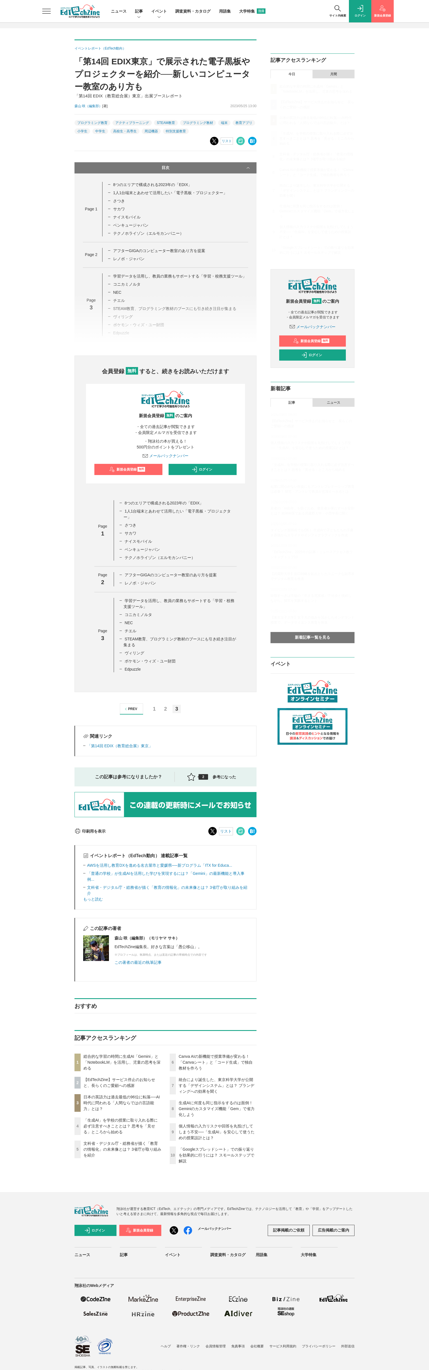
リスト (227, 141)
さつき (119, 201)
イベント (159, 11)
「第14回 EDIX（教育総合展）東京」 (120, 746)
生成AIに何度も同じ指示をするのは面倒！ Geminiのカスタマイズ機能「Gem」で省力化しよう (217, 1109)
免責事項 (238, 1346)
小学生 (82, 131)
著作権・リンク (188, 1346)
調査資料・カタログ (193, 11)
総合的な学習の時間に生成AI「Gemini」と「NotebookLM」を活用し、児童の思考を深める (121, 1062)
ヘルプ (166, 1346)
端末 (224, 123)
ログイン (202, 469)
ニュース (119, 11)
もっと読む (93, 899)
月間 (333, 74)
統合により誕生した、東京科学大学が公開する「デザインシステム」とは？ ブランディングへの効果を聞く (216, 1085)
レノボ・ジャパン (128, 259)
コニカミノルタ (127, 284)
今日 (291, 74)
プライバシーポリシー (318, 1346)
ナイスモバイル (127, 217)
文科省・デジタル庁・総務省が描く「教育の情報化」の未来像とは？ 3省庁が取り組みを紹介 (122, 1149)
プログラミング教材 (198, 123)
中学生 (100, 131)
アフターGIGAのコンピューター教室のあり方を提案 (159, 250)
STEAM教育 (166, 123)
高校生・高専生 (125, 131)
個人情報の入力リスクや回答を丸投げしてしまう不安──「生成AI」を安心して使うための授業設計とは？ (217, 1132)
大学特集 (252, 11)
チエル (130, 631)
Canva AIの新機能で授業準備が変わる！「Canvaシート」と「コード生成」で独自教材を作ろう (216, 1062)
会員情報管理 (216, 1346)
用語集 (225, 11)
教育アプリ (244, 123)
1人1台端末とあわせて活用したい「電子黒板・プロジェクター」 (170, 193)
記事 (139, 11)
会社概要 (257, 1346)
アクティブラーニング (132, 123)
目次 (206, 168)
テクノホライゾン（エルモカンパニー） (148, 233)
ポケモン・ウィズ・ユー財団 (150, 661)
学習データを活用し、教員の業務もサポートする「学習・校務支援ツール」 (179, 276)
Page (91, 209)
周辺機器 (151, 131)
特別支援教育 (176, 131)
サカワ (119, 209)
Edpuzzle (133, 669)
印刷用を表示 (90, 831)
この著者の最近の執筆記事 (138, 962)
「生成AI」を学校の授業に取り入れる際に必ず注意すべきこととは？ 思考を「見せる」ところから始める (120, 1126)
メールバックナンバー (165, 455)
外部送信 (348, 1346)
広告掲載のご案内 (333, 1230)
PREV (130, 709)
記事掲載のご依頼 (288, 1230)
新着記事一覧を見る (312, 637)
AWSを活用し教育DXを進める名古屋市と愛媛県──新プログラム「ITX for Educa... (159, 865)
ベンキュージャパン (130, 225)
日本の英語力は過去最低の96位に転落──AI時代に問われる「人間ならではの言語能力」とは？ (121, 1103)
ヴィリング (134, 653)
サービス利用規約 (282, 1346)
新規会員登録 (127, 469)
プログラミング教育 (92, 123)
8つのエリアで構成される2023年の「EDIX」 (152, 184)
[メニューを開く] (46, 11)
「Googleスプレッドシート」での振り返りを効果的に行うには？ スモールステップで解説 (216, 1155)
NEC (117, 292)
